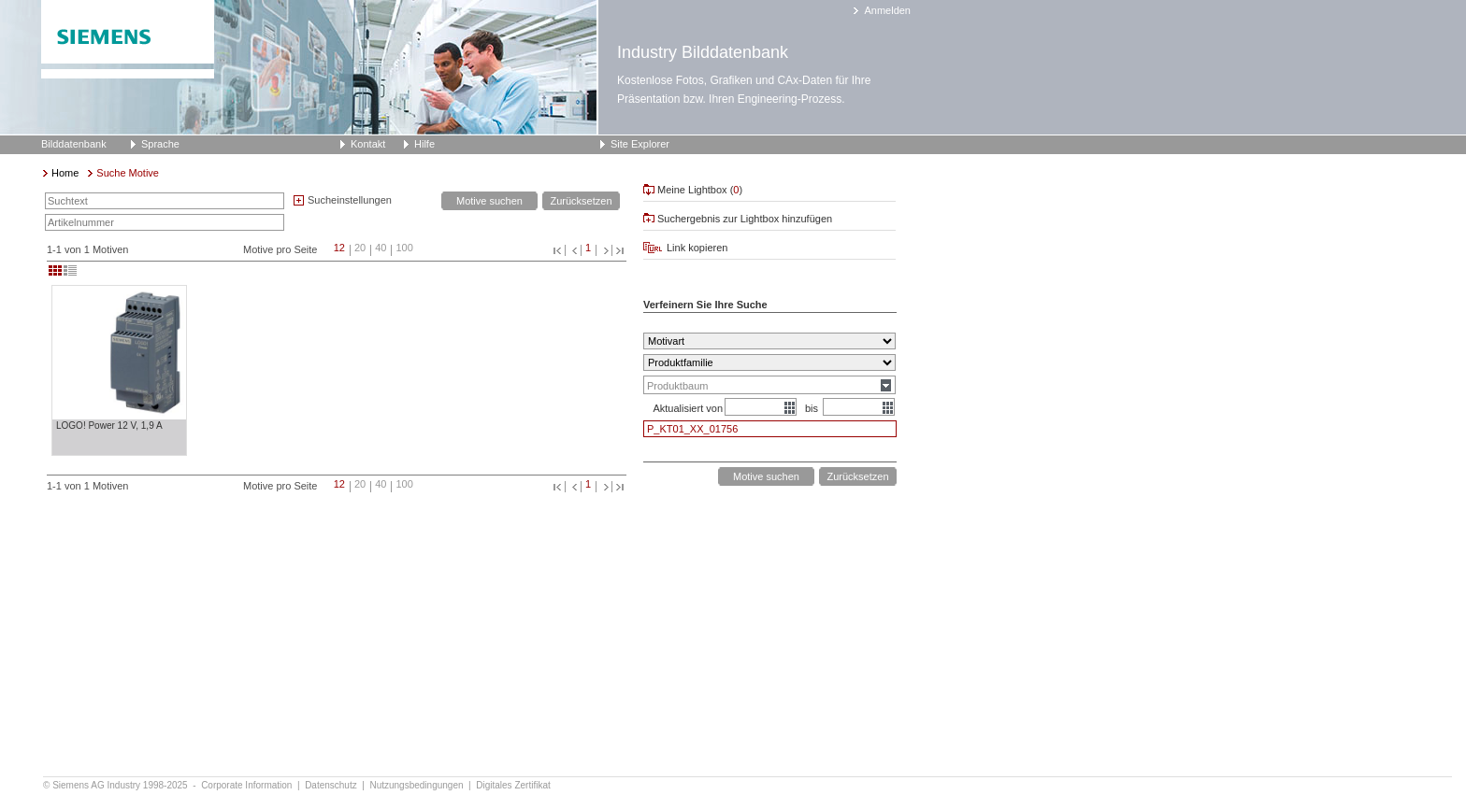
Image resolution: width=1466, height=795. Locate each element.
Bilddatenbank (74, 143)
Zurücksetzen (580, 200)
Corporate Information (248, 785)
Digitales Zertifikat (513, 785)
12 (339, 247)
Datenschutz (332, 785)
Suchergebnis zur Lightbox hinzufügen (744, 218)
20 (360, 247)
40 (380, 247)
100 (403, 247)
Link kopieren (697, 247)
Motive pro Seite (280, 249)
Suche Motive (127, 172)
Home (65, 172)
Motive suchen (489, 200)
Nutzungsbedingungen (417, 785)
